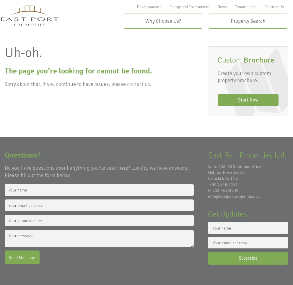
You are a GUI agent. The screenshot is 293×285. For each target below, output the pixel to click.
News (222, 6)
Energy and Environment (190, 6)
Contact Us (274, 6)
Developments (149, 6)
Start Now (248, 100)
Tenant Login (246, 6)
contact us (138, 84)
